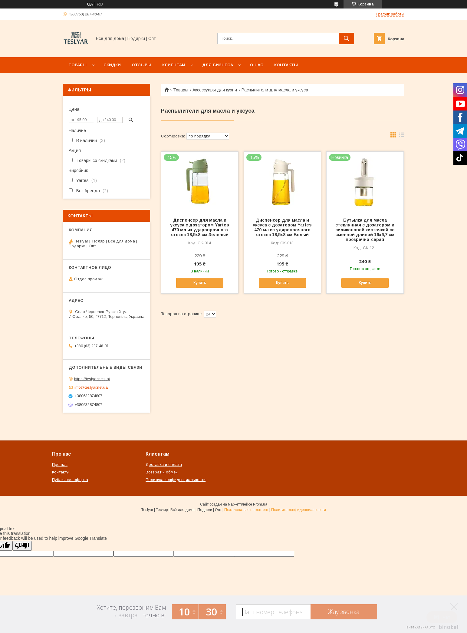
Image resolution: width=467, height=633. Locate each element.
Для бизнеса (217, 65)
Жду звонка (344, 612)
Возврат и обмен (162, 472)
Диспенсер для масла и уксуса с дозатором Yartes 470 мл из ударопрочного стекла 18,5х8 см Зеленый (199, 227)
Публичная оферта (70, 479)
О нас (256, 65)
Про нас (59, 464)
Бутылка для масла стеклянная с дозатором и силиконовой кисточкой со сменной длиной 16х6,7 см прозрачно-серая (365, 230)
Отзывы (141, 65)
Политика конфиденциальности (176, 479)
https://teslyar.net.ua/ (92, 378)
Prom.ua (260, 504)
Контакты (286, 65)
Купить (199, 283)
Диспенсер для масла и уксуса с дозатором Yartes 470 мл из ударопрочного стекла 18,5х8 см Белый (282, 227)
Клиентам (173, 65)
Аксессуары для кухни (214, 89)
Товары (77, 65)
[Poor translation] (22, 546)
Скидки (112, 65)
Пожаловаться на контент (246, 510)
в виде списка (401, 136)
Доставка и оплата (164, 464)
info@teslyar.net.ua (91, 387)
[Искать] (346, 38)
